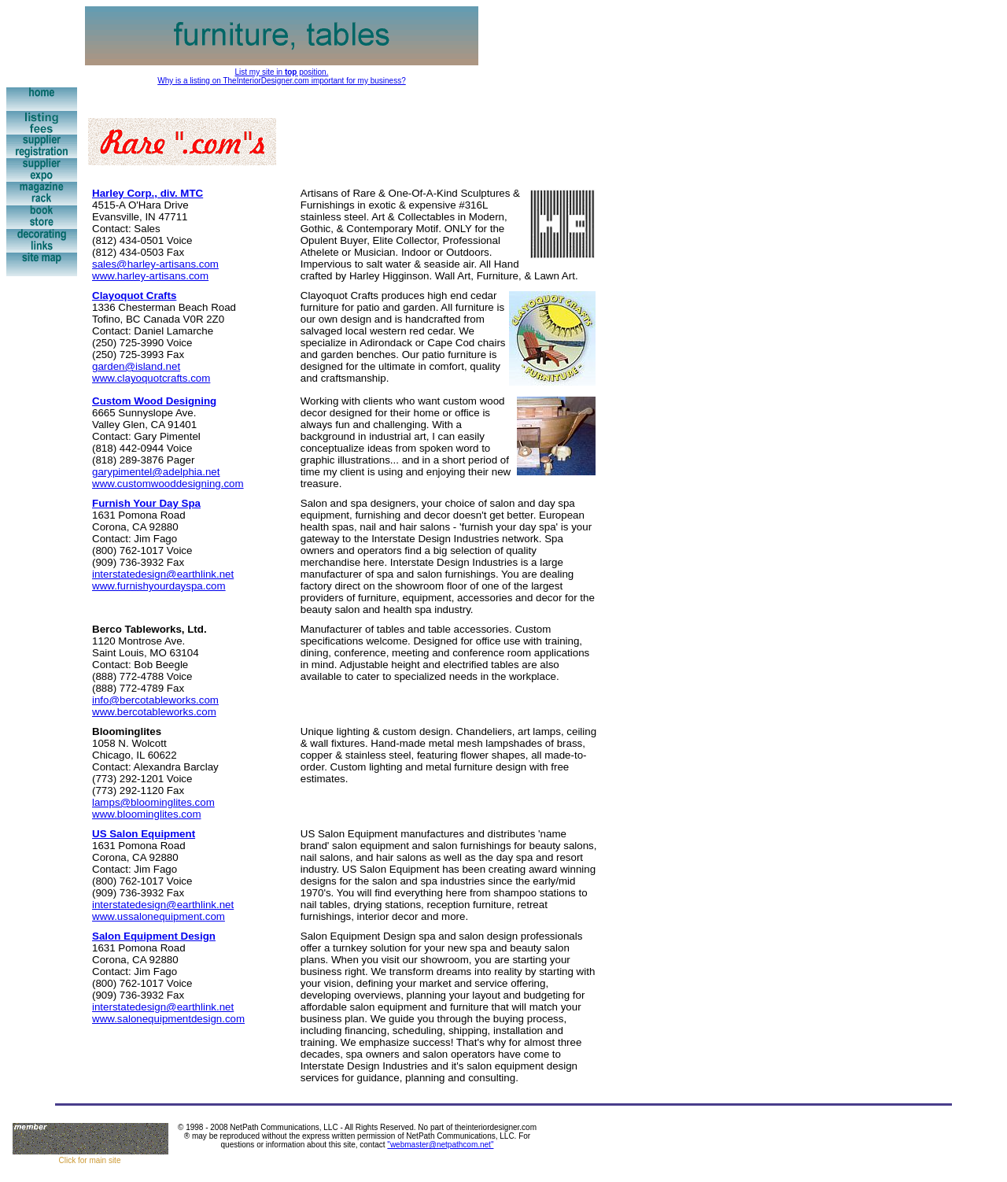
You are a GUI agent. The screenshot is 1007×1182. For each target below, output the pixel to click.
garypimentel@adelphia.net (155, 472)
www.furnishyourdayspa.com (159, 586)
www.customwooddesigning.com (168, 483)
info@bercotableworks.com (155, 700)
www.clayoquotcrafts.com (151, 378)
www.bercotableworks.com (154, 712)
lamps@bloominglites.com (153, 802)
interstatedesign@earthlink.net (163, 574)
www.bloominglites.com (146, 814)
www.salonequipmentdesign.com (168, 1019)
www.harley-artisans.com (150, 276)
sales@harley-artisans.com (155, 264)
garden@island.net (136, 366)
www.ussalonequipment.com (158, 916)
